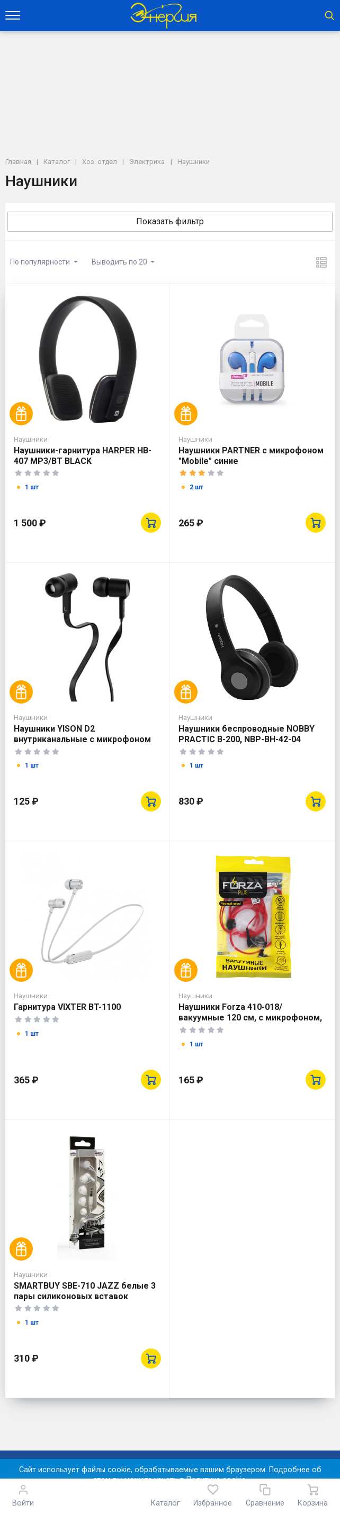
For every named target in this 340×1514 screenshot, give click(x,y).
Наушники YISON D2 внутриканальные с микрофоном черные (82, 739)
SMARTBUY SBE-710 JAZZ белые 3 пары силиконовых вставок (85, 1291)
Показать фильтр (170, 221)
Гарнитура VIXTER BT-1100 (67, 1007)
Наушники (31, 439)
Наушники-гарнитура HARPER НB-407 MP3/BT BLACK (82, 455)
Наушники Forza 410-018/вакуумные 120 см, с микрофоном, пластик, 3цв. (250, 1017)
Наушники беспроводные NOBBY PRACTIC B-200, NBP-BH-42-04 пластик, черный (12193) (246, 739)
